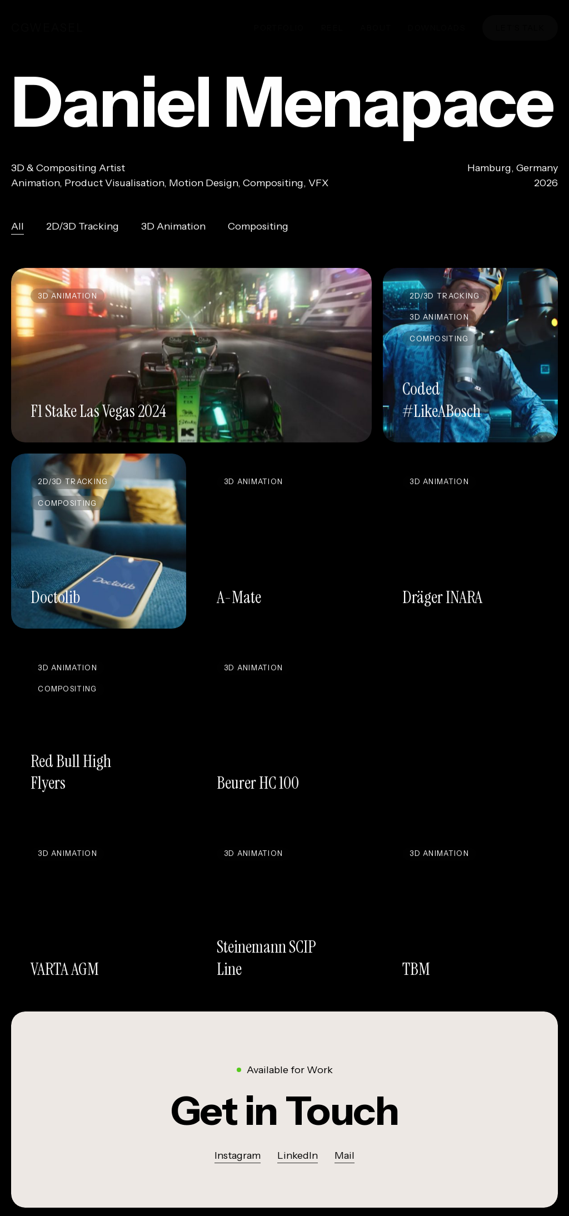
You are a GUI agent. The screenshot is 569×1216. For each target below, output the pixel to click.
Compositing (258, 229)
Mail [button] (345, 1156)
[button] (285, 1111)
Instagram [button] (237, 1156)
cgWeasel (47, 27)
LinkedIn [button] (297, 1156)
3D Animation (173, 229)
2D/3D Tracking (82, 229)
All (17, 229)
